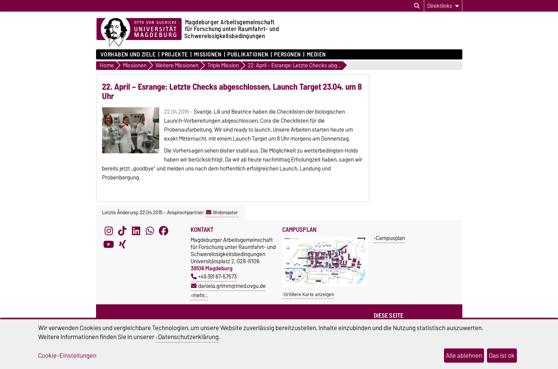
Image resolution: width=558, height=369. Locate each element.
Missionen (208, 54)
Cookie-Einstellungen (67, 355)
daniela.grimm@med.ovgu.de (228, 285)
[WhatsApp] (150, 231)
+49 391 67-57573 (214, 276)
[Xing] (122, 244)
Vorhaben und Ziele (128, 54)
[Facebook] (163, 231)
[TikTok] (122, 231)
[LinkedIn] (136, 231)
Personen (287, 54)
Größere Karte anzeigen (309, 294)
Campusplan (390, 238)
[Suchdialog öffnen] (417, 5)
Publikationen (247, 54)
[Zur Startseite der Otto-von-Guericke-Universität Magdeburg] (139, 32)
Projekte (174, 54)
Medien (316, 54)
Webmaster (222, 212)
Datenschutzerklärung (188, 337)
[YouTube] (108, 244)
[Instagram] (108, 231)
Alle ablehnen (464, 355)
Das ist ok (502, 355)
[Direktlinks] (443, 6)
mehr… (200, 295)
